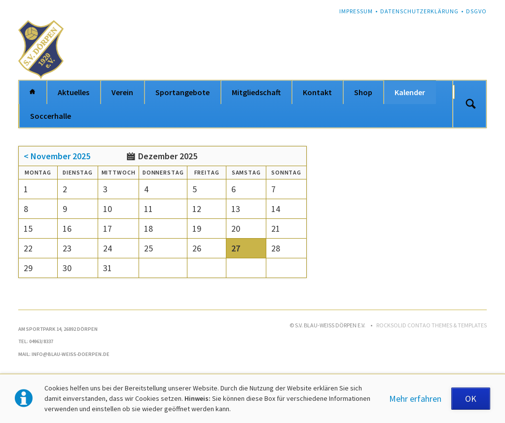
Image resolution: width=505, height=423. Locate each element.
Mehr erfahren (415, 398)
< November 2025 (57, 156)
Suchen (470, 104)
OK (470, 398)
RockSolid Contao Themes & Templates (431, 325)
